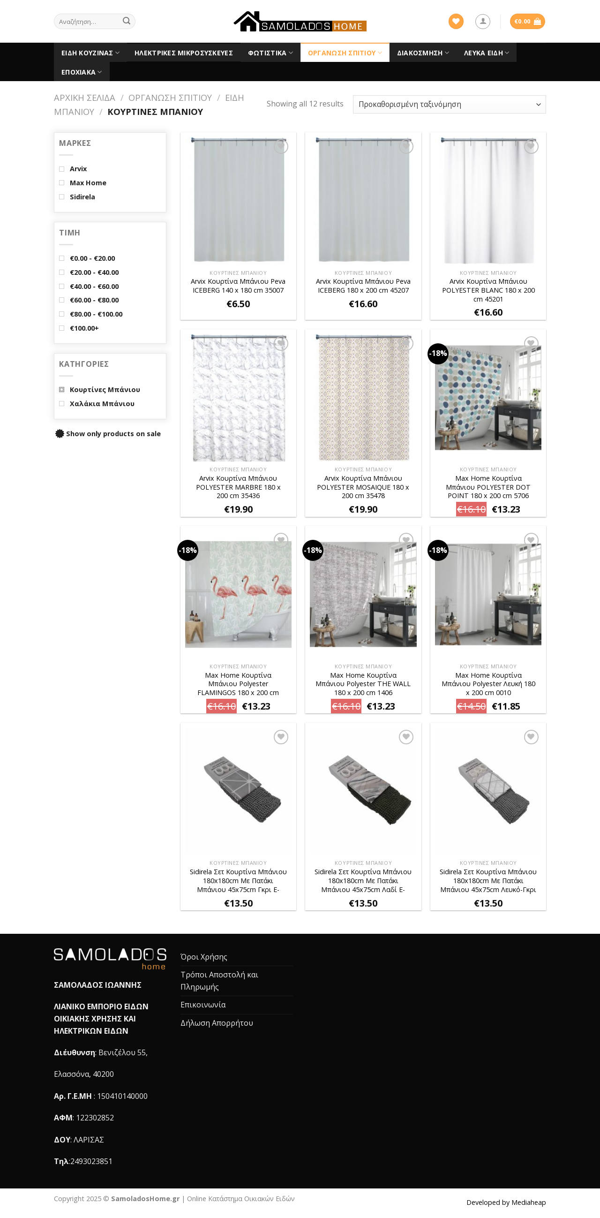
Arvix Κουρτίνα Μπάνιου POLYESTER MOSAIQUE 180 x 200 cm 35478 (363, 487)
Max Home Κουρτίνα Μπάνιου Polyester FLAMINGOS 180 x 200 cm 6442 (238, 684)
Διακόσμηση (423, 53)
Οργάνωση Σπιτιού (345, 53)
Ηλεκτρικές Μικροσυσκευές (184, 52)
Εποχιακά (81, 72)
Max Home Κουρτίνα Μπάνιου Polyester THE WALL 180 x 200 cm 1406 (363, 684)
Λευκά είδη (486, 53)
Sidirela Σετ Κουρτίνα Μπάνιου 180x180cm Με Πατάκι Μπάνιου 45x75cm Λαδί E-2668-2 (363, 881)
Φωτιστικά (270, 53)
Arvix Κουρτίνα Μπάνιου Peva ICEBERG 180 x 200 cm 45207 (363, 286)
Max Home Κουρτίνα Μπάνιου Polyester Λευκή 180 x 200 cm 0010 (488, 684)
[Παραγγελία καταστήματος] (449, 104)
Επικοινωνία (202, 1004)
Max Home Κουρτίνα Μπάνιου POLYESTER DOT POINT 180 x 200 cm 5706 (488, 487)
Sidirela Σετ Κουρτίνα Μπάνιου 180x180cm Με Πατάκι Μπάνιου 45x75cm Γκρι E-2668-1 (238, 881)
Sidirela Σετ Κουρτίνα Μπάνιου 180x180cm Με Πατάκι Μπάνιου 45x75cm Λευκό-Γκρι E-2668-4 (488, 881)
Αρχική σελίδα (84, 97)
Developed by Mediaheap (506, 1202)
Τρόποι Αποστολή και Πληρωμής (219, 980)
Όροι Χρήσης (203, 957)
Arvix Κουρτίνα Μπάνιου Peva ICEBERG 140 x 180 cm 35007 (238, 286)
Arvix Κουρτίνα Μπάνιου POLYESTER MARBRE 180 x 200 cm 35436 (238, 487)
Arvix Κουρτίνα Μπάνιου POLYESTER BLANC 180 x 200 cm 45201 (488, 290)
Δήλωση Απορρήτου (216, 1023)
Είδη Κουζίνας (90, 53)
